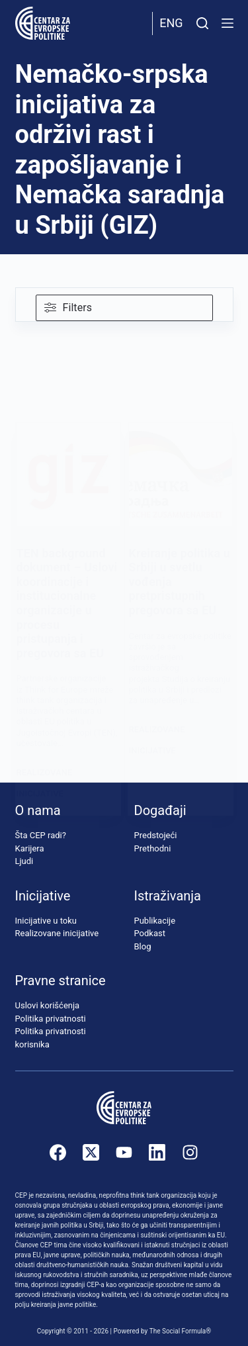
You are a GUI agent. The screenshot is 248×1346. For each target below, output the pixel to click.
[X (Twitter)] (91, 1152)
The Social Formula (177, 1331)
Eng (171, 23)
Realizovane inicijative (57, 933)
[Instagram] (190, 1152)
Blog (142, 946)
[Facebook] (58, 1152)
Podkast (150, 933)
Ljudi (24, 861)
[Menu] (227, 23)
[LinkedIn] (157, 1152)
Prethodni (152, 848)
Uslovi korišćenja (47, 1005)
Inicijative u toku (46, 921)
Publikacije (155, 921)
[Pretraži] (202, 23)
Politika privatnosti (50, 1019)
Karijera (29, 848)
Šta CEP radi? (40, 835)
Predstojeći (155, 835)
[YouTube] (124, 1152)
